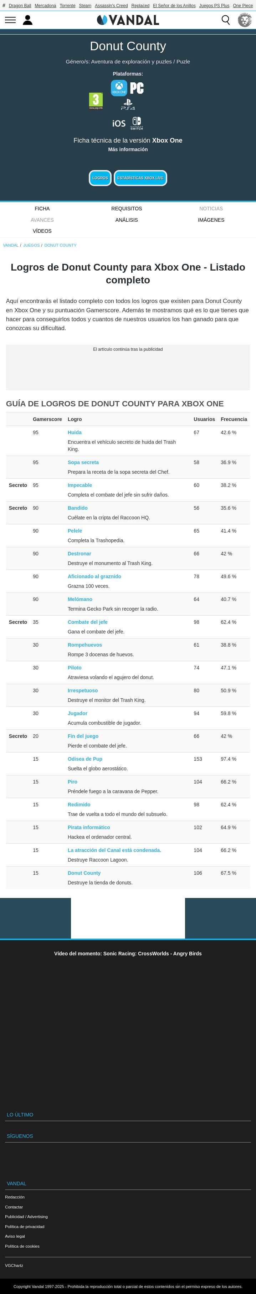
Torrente (68, 5)
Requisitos (126, 208)
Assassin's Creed (111, 5)
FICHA (42, 208)
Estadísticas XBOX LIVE (140, 178)
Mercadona (45, 5)
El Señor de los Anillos (174, 5)
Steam (85, 5)
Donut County (128, 46)
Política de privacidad (24, 1226)
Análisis (127, 220)
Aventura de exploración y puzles (131, 61)
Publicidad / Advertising (26, 1216)
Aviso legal (15, 1236)
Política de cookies (22, 1246)
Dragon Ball (20, 5)
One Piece (243, 5)
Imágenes (211, 220)
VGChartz (14, 1265)
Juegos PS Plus (214, 5)
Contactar (14, 1207)
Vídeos (42, 231)
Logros (100, 178)
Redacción (15, 1197)
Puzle (183, 61)
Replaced (141, 5)
